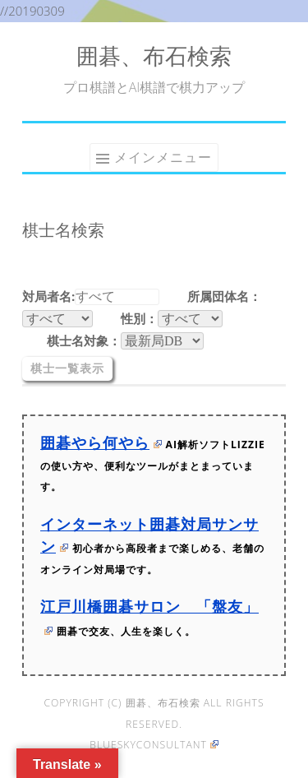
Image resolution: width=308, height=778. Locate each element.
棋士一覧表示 (67, 368)
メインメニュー (163, 157)
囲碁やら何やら (101, 442)
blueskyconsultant (154, 745)
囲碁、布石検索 (154, 55)
